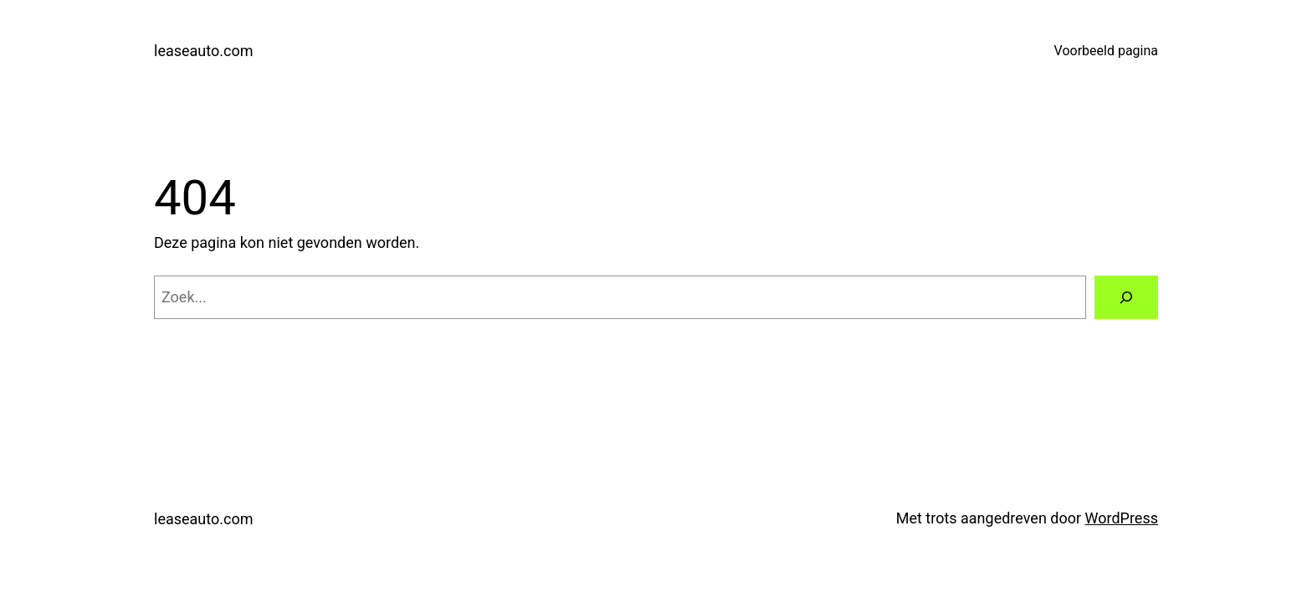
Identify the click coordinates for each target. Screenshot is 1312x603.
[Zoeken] (1126, 297)
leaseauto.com (203, 50)
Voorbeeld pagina (1106, 51)
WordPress (1121, 518)
